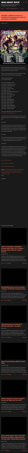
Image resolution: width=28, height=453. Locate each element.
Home (2, 8)
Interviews (22, 8)
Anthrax (6, 169)
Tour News (3, 173)
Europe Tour (10, 169)
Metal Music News (7, 170)
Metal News (14, 170)
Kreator (15, 169)
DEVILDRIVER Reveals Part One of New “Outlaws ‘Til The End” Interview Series (13, 288)
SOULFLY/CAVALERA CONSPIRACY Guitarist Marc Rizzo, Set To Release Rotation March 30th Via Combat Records (12, 249)
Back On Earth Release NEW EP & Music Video (13, 362)
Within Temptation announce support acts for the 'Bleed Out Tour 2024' (13, 399)
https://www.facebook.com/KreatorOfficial (7, 163)
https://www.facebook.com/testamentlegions (7, 166)
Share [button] (2, 175)
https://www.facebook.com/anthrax (6, 160)
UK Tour (7, 173)
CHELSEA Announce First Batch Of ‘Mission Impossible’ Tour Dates (11, 325)
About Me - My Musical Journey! (12, 8)
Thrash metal (19, 172)
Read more (25, 263)
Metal (2, 170)
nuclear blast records (6, 172)
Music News (19, 170)
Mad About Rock (10, 2)
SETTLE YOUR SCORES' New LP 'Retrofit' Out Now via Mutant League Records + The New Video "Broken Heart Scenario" (13, 437)
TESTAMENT (13, 172)
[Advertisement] (14, 214)
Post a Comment (8, 263)
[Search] (23, 2)
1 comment (7, 450)
